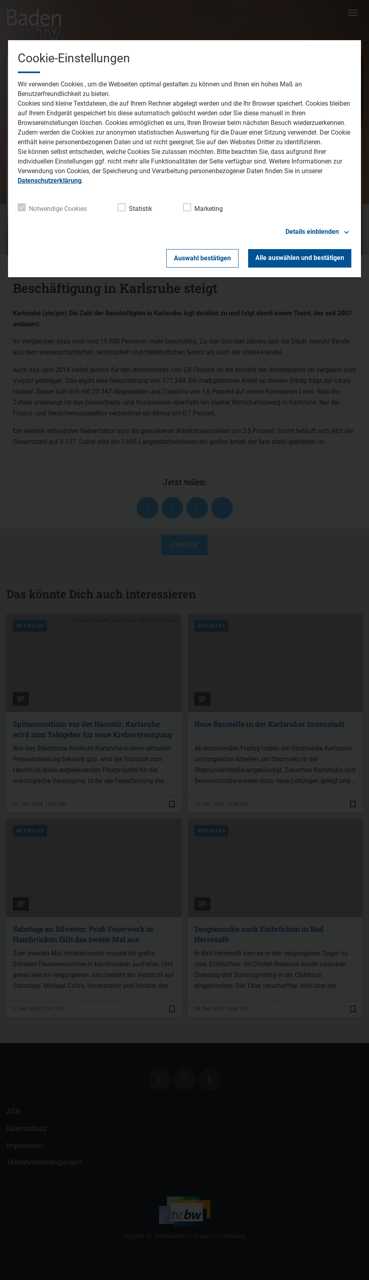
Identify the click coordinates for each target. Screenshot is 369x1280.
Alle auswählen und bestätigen (299, 258)
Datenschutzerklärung (50, 180)
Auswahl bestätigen (202, 258)
